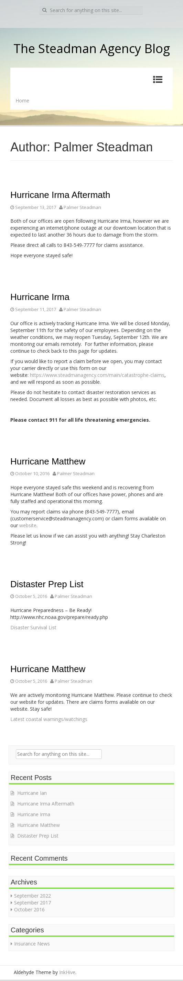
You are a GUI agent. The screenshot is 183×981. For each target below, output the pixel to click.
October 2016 (29, 909)
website (27, 525)
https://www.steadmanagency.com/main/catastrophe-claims (97, 375)
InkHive (67, 972)
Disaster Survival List (33, 627)
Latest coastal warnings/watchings (48, 719)
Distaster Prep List (46, 584)
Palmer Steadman (82, 207)
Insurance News (32, 943)
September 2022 (32, 895)
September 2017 (32, 902)
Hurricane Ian (32, 793)
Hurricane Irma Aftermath (60, 195)
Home (22, 100)
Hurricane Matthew (47, 461)
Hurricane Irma (39, 297)
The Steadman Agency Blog (91, 48)
